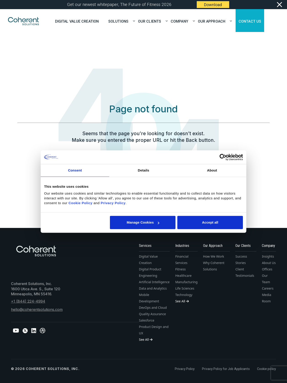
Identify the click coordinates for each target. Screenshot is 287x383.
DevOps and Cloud (153, 307)
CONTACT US (250, 21)
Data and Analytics (153, 288)
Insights (268, 256)
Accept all (210, 222)
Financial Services (182, 259)
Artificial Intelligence (154, 282)
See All (145, 339)
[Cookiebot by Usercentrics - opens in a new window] (223, 157)
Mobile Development (149, 298)
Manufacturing (186, 282)
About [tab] (212, 170)
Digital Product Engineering (150, 272)
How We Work (213, 256)
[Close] (279, 5)
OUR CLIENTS (151, 21)
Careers (267, 288)
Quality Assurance (152, 314)
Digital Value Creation (77, 21)
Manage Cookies (143, 222)
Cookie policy (266, 369)
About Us (269, 263)
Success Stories (241, 259)
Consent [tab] (75, 170)
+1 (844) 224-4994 (28, 301)
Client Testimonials (244, 272)
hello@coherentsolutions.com (37, 309)
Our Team (266, 278)
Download (213, 4)
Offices (267, 269)
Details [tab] (143, 170)
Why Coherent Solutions (213, 266)
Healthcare (183, 275)
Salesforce (146, 320)
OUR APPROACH (213, 21)
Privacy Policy (185, 369)
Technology (183, 295)
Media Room (266, 298)
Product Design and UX (154, 330)
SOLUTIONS (119, 21)
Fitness (180, 269)
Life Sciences (184, 288)
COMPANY (181, 21)
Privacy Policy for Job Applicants (226, 369)
